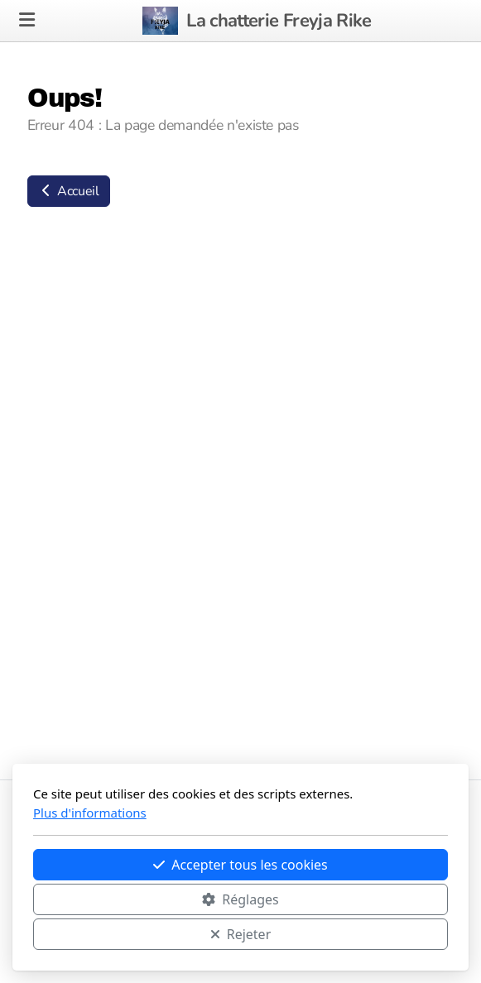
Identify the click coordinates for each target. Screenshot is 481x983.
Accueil (68, 191)
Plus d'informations (90, 812)
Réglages (240, 899)
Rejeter (241, 934)
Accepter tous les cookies (240, 865)
